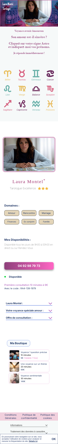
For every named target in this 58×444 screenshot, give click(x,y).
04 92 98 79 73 (29, 266)
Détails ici (33, 441)
